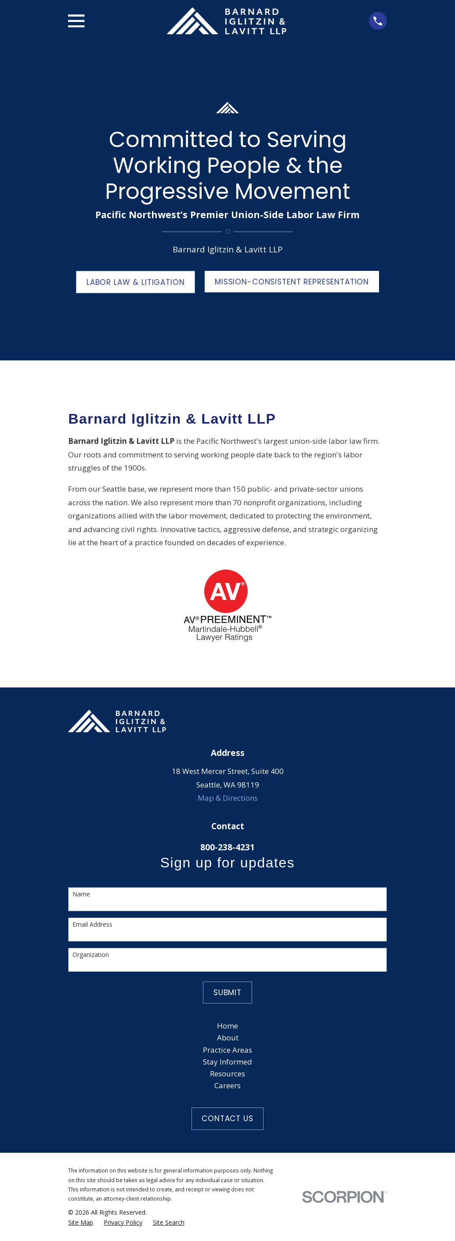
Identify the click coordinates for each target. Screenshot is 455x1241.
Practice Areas (227, 1050)
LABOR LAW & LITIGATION (136, 282)
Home (227, 1026)
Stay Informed (227, 1062)
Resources (227, 1073)
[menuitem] (80, 1223)
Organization (90, 955)
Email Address (92, 924)
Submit (227, 992)
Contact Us (227, 1118)
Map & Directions (228, 798)
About (227, 1037)
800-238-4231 (227, 847)
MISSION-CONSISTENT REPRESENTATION (292, 282)
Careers (227, 1085)
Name (81, 894)
